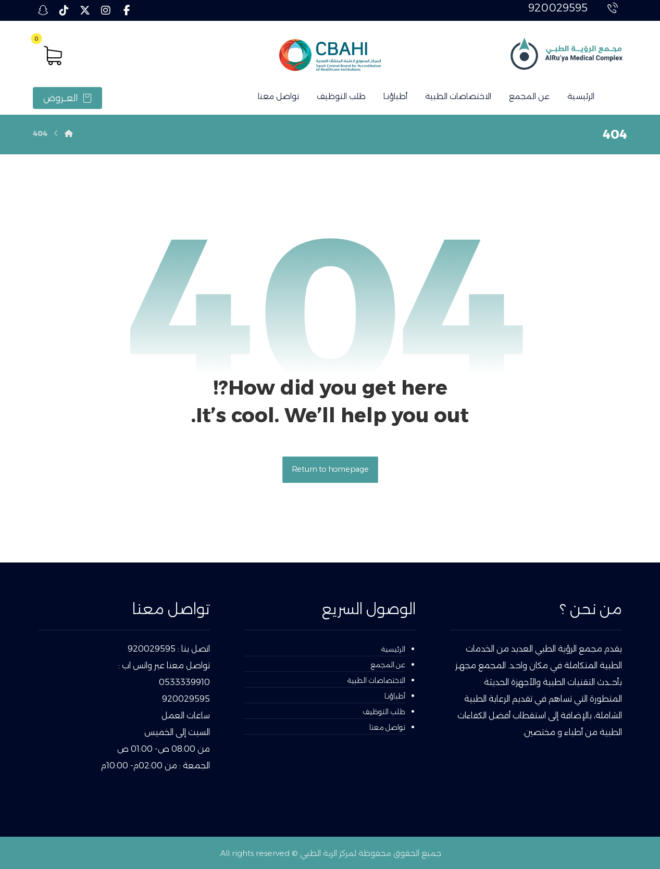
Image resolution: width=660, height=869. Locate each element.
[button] (126, 10)
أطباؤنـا (394, 696)
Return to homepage (330, 469)
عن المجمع (388, 664)
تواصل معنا (387, 727)
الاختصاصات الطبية (376, 680)
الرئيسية (393, 649)
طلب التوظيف (384, 711)
